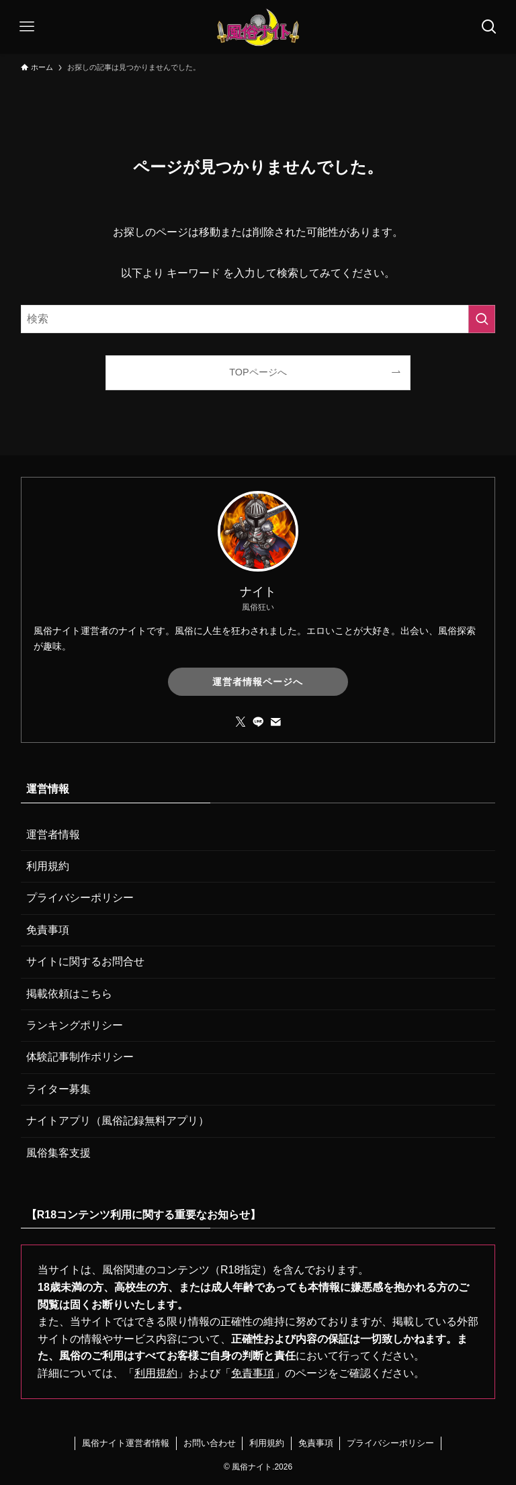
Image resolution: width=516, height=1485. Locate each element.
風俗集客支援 (58, 1153)
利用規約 (47, 866)
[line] (258, 722)
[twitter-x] (240, 722)
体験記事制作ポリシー (80, 1057)
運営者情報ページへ (257, 681)
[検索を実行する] (481, 319)
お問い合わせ (209, 1443)
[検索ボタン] (489, 27)
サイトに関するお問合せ (85, 961)
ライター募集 (58, 1089)
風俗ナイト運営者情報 (125, 1443)
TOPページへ (257, 372)
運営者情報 (53, 834)
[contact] (275, 722)
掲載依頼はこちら (69, 993)
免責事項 (47, 930)
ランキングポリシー (74, 1025)
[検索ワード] (258, 319)
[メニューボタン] (27, 27)
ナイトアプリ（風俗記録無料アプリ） (117, 1120)
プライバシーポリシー (80, 897)
